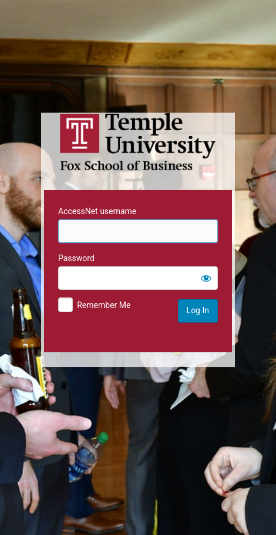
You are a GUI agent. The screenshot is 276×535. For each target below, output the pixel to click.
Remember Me (103, 305)
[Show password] (206, 278)
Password (76, 258)
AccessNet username (97, 211)
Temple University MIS (138, 142)
